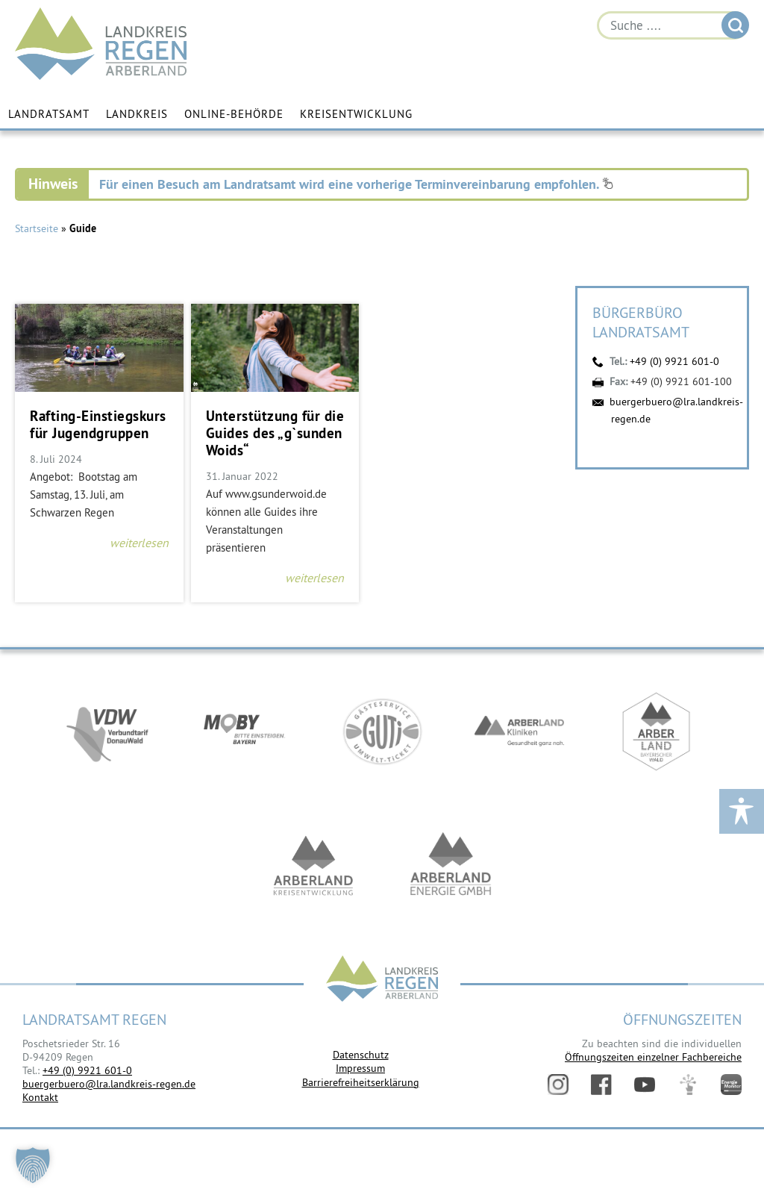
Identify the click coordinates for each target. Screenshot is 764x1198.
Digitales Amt (687, 1084)
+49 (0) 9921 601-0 (674, 361)
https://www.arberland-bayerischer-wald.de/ (656, 731)
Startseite (36, 228)
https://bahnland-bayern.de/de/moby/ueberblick (244, 731)
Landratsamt (49, 114)
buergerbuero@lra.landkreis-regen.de (108, 1084)
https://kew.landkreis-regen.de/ (313, 866)
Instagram (558, 1084)
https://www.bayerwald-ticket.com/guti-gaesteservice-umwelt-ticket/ (382, 731)
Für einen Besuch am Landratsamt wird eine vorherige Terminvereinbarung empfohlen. (356, 184)
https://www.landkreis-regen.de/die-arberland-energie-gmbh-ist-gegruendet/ (450, 866)
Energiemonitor (731, 1084)
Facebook (601, 1084)
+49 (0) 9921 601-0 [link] (87, 1070)
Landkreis (137, 114)
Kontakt (40, 1097)
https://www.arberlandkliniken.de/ (519, 731)
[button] (33, 1165)
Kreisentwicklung (356, 114)
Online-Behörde (234, 114)
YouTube (644, 1084)
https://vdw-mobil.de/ (107, 731)
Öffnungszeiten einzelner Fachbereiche (653, 1057)
